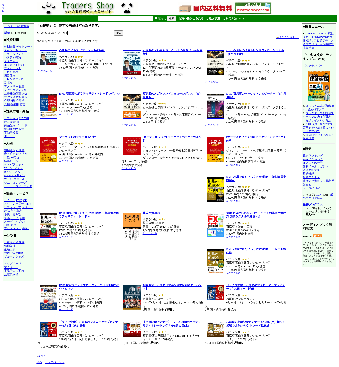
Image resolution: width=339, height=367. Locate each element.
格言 (22, 104)
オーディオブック (15, 221)
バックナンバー (313, 65)
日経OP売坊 (11, 157)
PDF (318, 194)
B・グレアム (12, 171)
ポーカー (9, 136)
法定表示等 (11, 274)
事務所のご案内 (14, 270)
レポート (27, 207)
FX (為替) (10, 121)
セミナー (9, 200)
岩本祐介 (9, 153)
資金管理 (21, 97)
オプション (11, 118)
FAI (24, 93)
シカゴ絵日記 (311, 188)
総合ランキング (313, 155)
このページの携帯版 (16, 26)
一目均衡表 (11, 72)
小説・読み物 (12, 214)
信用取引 (9, 245)
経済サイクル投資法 (318, 120)
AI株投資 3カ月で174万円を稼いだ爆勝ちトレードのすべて (318, 127)
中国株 (8, 129)
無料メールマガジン (315, 166)
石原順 (20, 150)
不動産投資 (11, 132)
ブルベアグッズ (14, 256)
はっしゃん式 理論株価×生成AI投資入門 (319, 107)
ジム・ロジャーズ (15, 182)
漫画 (7, 218)
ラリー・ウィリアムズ (18, 186)
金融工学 (9, 249)
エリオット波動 (14, 64)
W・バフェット (14, 164)
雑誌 (7, 210)
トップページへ (54, 362)
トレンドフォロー (15, 79)
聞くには (11, 225)
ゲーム (14, 218)
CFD (19, 121)
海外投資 (18, 129)
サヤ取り (9, 97)
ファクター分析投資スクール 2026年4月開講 (318, 115)
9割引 (25, 228)
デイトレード (24, 46)
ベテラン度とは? (287, 37)
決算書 (17, 93)
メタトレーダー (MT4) (18, 203)
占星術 (14, 104)
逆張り (8, 82)
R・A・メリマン (14, 175)
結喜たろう (11, 161)
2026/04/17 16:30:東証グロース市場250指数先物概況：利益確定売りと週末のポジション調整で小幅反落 (318, 41)
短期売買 (9, 46)
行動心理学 (17, 100)
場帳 (22, 218)
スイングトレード (15, 50)
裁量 (21, 86)
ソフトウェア (12, 207)
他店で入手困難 (14, 253)
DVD (19, 200)
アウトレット (12, 228)
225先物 (24, 118)
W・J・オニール (14, 179)
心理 (7, 100)
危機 (7, 104)
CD (25, 200)
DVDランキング (313, 159)
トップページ (12, 263)
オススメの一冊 (313, 162)
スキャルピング (14, 54)
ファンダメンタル (15, 89)
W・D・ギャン (13, 168)
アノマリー (11, 86)
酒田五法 (9, 75)
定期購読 (16, 210)
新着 (7, 32)
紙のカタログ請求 (318, 196)
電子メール (11, 267)
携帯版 (3, 8)
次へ (43, 355)
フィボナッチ (12, 68)
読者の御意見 (311, 170)
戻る (39, 362)
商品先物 (9, 125)
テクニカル (11, 61)
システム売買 (12, 57)
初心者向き (17, 242)
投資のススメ (311, 177)
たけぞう (21, 153)
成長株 (8, 93)
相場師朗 (9, 150)
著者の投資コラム (314, 181)
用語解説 (308, 173)
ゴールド (21, 125)
